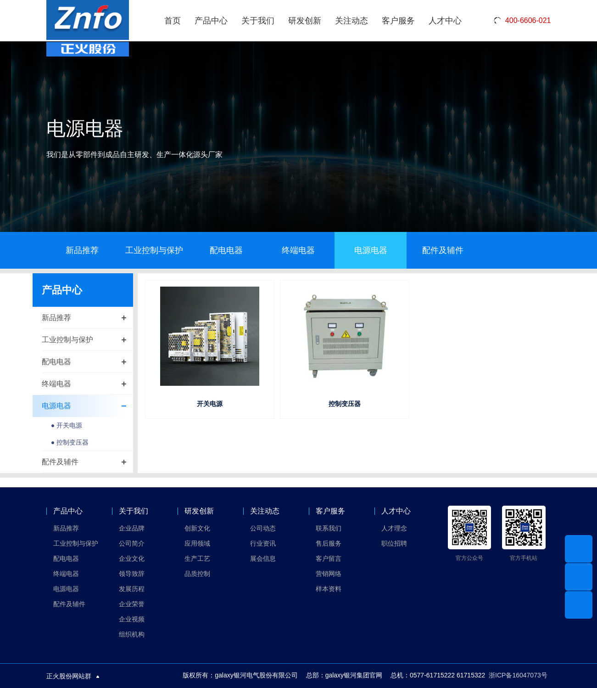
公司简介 (132, 543)
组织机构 (132, 634)
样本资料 (328, 588)
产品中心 (211, 20)
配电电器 (226, 250)
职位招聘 (394, 543)
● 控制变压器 (70, 442)
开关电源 (210, 403)
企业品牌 (132, 528)
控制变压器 (345, 403)
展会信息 (263, 558)
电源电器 (370, 250)
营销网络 (328, 573)
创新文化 (197, 528)
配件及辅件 (442, 250)
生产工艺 (197, 558)
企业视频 (132, 619)
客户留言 (328, 558)
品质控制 (197, 573)
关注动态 (351, 20)
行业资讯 (263, 543)
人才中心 (445, 20)
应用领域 (197, 543)
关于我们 (257, 20)
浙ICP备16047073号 (518, 675)
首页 (172, 20)
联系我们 (328, 528)
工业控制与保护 (154, 250)
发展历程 (132, 588)
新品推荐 (82, 250)
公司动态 (263, 528)
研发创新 (304, 20)
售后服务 (328, 543)
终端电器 (298, 250)
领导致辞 (132, 573)
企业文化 (132, 558)
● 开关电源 (66, 425)
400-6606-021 (522, 21)
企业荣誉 (132, 604)
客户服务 (398, 20)
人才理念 (394, 528)
